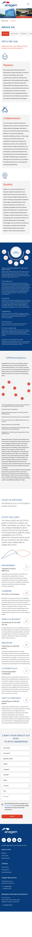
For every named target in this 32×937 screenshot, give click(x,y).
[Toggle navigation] (28, 4)
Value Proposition (14, 33)
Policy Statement (6, 872)
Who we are (5, 21)
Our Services (5, 856)
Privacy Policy (9, 806)
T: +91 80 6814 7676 (7, 905)
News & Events (6, 858)
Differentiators (24, 33)
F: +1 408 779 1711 (6, 889)
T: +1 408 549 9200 (7, 886)
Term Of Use (5, 867)
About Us (4, 853)
